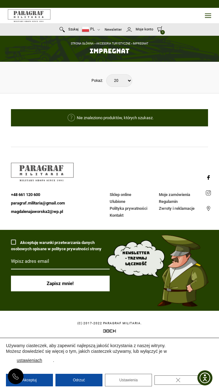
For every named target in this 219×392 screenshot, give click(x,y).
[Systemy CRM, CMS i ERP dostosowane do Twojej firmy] (109, 332)
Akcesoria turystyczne (113, 43)
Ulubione (117, 201)
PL (88, 29)
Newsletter (113, 30)
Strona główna (82, 43)
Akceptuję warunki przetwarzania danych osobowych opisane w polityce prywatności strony (56, 245)
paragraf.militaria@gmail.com (38, 203)
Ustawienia (128, 380)
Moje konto (144, 29)
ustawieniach (29, 360)
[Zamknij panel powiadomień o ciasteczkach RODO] (177, 380)
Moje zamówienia (174, 194)
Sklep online (120, 194)
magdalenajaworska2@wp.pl (37, 211)
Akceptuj (29, 380)
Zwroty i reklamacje (177, 208)
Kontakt (116, 215)
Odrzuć (79, 380)
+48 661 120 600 (15, 376)
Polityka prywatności (128, 208)
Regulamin (168, 201)
